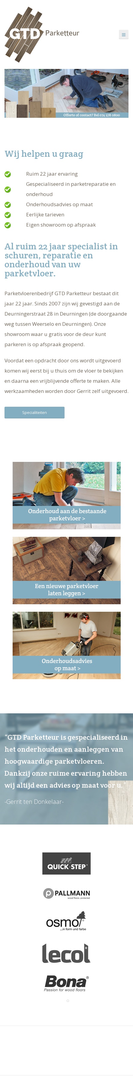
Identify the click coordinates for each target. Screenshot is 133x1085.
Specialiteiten (34, 412)
